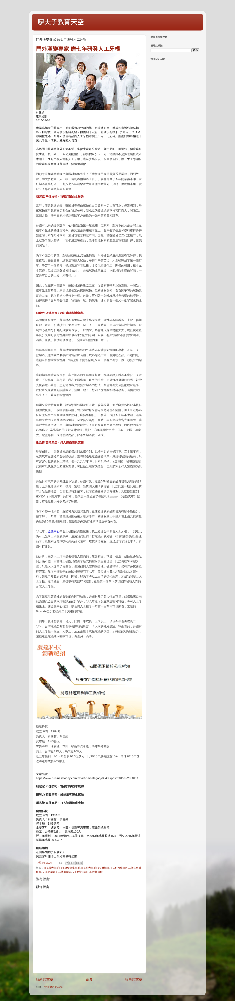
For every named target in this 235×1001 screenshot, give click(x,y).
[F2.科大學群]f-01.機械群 (95, 867)
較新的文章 (44, 979)
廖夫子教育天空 (61, 22)
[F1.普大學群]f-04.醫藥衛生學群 (62, 867)
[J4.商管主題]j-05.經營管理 (88, 872)
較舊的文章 (133, 979)
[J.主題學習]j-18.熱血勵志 (57, 872)
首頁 (89, 979)
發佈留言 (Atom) (53, 987)
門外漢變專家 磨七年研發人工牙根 (78, 49)
